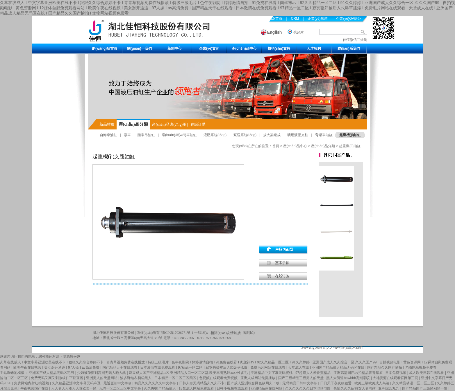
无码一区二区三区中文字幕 (120, 388)
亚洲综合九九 (389, 388)
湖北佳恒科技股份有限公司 (113, 333)
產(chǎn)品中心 (244, 48)
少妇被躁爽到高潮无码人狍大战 (102, 373)
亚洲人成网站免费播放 (258, 378)
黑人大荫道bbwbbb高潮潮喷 (348, 378)
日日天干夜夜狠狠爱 (336, 383)
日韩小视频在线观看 (233, 388)
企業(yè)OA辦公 (348, 19)
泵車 (127, 135)
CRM (295, 19)
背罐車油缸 (324, 135)
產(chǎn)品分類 (133, 124)
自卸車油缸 (108, 135)
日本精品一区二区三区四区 (175, 378)
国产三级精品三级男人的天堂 (301, 378)
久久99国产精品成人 (160, 388)
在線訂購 (198, 124)
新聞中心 (174, 48)
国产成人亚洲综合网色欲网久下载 (253, 383)
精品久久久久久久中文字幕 (155, 383)
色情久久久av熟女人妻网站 (355, 388)
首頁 (275, 146)
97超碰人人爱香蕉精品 (313, 373)
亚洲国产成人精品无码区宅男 (52, 373)
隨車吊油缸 (146, 135)
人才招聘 (314, 48)
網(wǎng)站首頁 (104, 48)
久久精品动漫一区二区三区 (413, 383)
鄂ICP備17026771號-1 (176, 333)
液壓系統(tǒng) (215, 135)
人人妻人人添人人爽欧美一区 (74, 388)
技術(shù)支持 (279, 48)
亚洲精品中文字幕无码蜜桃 (272, 373)
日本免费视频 (396, 373)
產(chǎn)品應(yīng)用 (169, 124)
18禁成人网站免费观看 (197, 388)
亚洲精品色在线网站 (267, 388)
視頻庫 (298, 32)
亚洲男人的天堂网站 (102, 378)
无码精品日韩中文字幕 (300, 383)
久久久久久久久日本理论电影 (308, 388)
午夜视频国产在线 (34, 388)
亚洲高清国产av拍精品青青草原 (358, 373)
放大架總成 (272, 135)
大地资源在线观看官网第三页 (396, 378)
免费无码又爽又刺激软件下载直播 (57, 378)
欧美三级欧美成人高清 (372, 383)
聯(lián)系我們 (349, 48)
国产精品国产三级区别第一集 (425, 388)
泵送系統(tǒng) (245, 135)
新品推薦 (107, 124)
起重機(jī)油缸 (350, 135)
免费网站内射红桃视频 (32, 383)
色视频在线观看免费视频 (218, 378)
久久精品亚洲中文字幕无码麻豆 (76, 383)
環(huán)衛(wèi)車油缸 (179, 135)
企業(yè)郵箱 (318, 19)
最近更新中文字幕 (118, 383)
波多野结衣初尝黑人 (136, 378)
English (274, 32)
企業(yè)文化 (209, 48)
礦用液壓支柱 (297, 135)
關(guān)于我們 (139, 48)
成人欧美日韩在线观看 (427, 373)
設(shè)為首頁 (271, 19)
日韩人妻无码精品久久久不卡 (202, 383)
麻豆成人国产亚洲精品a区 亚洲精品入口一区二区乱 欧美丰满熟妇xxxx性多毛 (189, 373)
